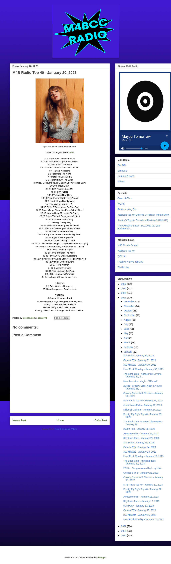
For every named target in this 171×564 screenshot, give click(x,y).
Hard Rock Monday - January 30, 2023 (143, 369)
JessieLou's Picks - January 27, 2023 (142, 405)
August (128, 319)
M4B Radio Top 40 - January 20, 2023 (143, 484)
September (130, 315)
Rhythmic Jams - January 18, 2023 (141, 501)
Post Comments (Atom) (66, 429)
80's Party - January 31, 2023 (138, 355)
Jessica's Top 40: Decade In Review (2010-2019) (143, 220)
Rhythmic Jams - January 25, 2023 (141, 438)
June (127, 329)
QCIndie (122, 256)
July (126, 324)
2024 (124, 293)
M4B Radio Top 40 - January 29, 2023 (143, 400)
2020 (124, 535)
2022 (124, 526)
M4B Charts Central (128, 245)
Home (60, 420)
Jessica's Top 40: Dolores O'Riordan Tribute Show (143, 214)
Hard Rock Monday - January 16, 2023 (143, 519)
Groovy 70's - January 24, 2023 (139, 447)
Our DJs (122, 165)
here (71, 152)
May (126, 333)
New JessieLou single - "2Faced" (140, 381)
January (128, 351)
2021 (124, 531)
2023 (124, 297)
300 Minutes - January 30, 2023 (139, 364)
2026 (124, 284)
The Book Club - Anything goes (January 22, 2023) (139, 462)
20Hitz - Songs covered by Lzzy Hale (142, 468)
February (129, 347)
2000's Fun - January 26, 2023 (139, 429)
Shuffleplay (123, 267)
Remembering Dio (127, 209)
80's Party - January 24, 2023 (138, 442)
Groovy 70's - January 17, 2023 (139, 510)
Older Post (101, 420)
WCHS (121, 203)
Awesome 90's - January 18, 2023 (140, 496)
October (128, 310)
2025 (124, 288)
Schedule (122, 170)
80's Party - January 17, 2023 (138, 505)
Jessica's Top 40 (126, 250)
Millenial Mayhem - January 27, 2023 (142, 409)
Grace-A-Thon (125, 198)
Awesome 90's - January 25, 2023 (140, 433)
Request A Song (126, 176)
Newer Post (19, 420)
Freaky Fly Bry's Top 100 (130, 261)
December (129, 301)
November (129, 306)
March (127, 342)
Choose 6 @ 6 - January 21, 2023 (140, 472)
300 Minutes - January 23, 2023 (139, 451)
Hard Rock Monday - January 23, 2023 (143, 456)
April (126, 338)
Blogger (102, 557)
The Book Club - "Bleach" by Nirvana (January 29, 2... (142, 375)
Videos (121, 181)
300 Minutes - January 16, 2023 (139, 515)
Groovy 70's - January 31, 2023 (139, 360)
